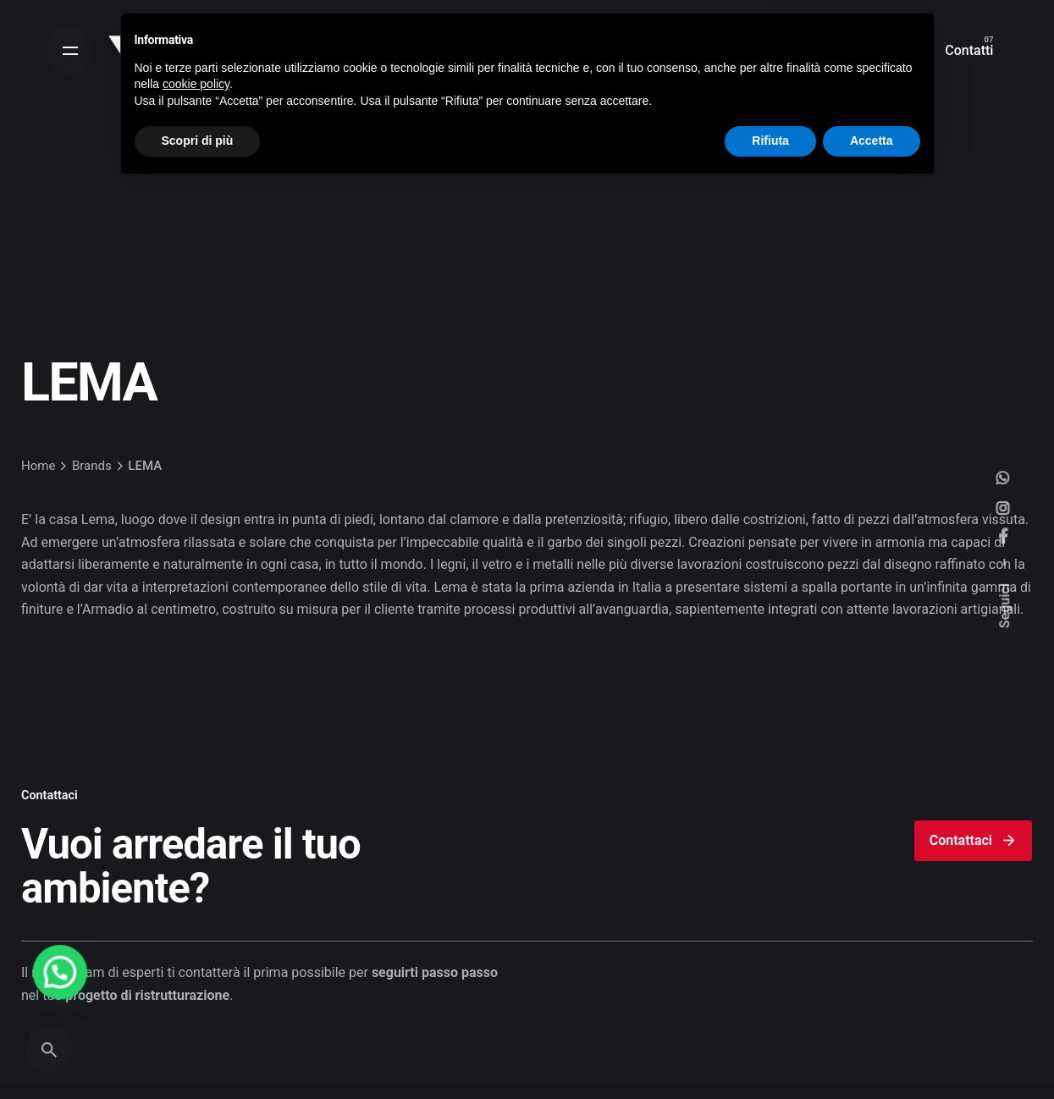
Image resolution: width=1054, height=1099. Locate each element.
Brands (92, 465)
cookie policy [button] (196, 995)
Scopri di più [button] (198, 1052)
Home (38, 465)
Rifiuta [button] (770, 1052)
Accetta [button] (871, 1052)
